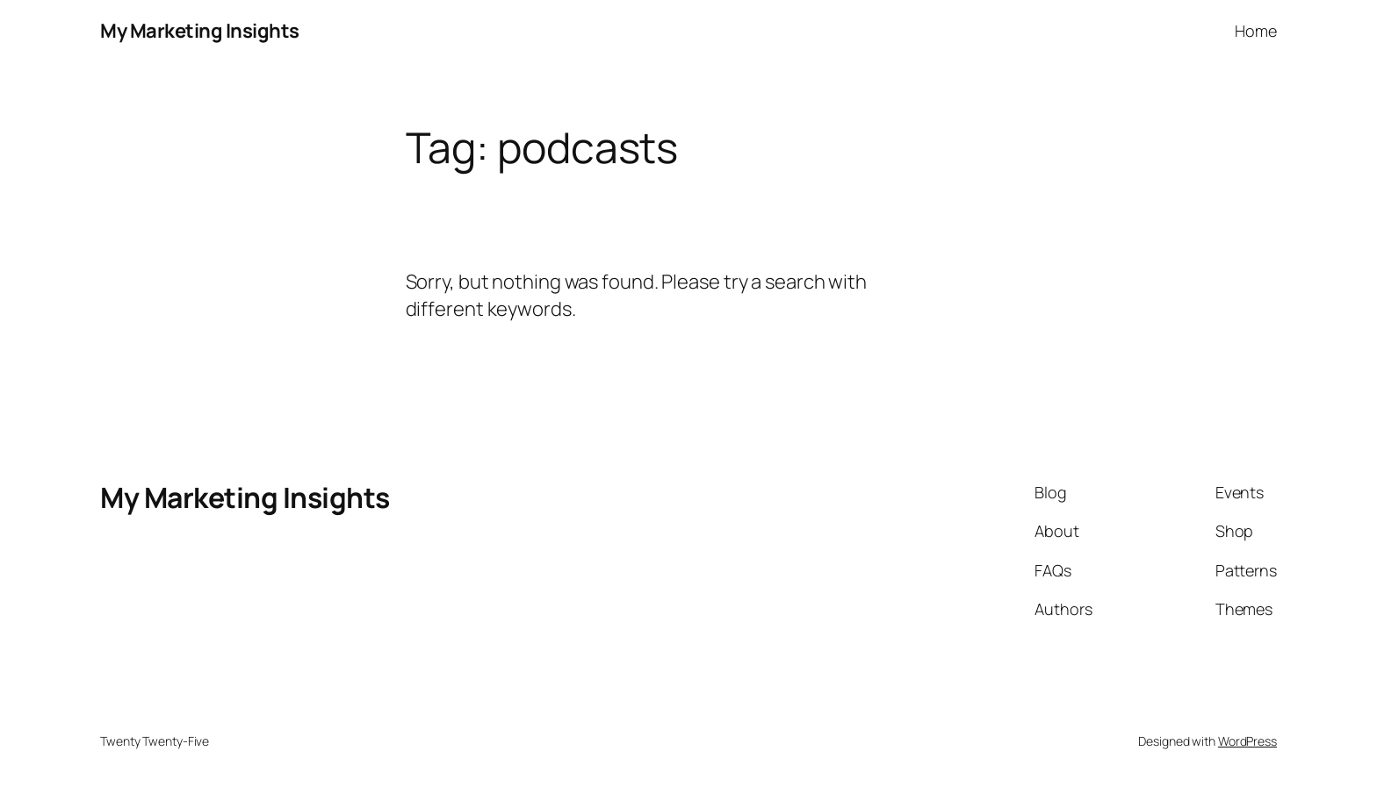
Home (1256, 30)
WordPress (1247, 741)
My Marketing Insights (199, 31)
